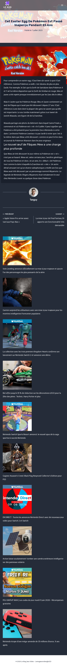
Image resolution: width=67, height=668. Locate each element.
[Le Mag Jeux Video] (7, 5)
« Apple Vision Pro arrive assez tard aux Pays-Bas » (17, 217)
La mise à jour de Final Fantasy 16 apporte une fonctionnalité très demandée (49, 219)
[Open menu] (62, 5)
